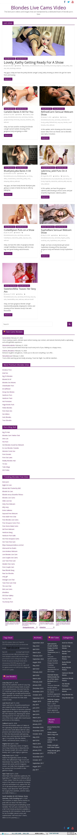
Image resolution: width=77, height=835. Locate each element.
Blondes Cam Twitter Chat (11, 435)
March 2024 (37, 652)
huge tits (47, 181)
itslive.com (15, 642)
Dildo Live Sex (7, 501)
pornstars (6, 658)
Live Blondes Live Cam (9, 554)
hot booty (53, 66)
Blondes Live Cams (8, 498)
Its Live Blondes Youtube (10, 448)
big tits (4, 642)
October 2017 (37, 760)
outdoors (13, 656)
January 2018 (37, 750)
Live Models (11, 676)
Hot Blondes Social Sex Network (13, 445)
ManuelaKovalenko (8, 345)
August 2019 (37, 701)
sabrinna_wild (62, 181)
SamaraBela (6, 338)
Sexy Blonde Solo (22, 59)
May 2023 (36, 665)
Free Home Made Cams (10, 526)
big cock (4, 652)
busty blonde (58, 179)
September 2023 (38, 659)
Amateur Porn (7, 370)
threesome (5, 665)
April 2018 (36, 740)
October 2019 (37, 695)
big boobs (66, 176)
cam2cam (64, 120)
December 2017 (38, 753)
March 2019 (37, 718)
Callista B (5, 723)
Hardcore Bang (7, 532)
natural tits (19, 179)
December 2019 (38, 688)
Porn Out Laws (7, 457)
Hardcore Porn (7, 395)
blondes (13, 663)
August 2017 (37, 766)
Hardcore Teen (7, 398)
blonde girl (64, 235)
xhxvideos (5, 592)
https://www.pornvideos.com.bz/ (13, 545)
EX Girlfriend (6, 389)
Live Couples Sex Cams (10, 558)
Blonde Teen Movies (48, 227)
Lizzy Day (5, 683)
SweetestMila (11, 299)
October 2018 (37, 734)
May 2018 (36, 737)
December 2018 (38, 727)
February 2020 (37, 682)
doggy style (26, 667)
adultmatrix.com (24, 648)
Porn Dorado (6, 454)
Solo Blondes (6, 417)
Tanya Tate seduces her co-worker (52, 740)
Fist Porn (5, 442)
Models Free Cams (8, 564)
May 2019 (36, 711)
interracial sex (6, 663)
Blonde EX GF (6, 379)
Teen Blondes (7, 420)
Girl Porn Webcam (8, 529)
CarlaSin (30, 117)
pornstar (11, 654)
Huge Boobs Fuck (8, 405)
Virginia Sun (6, 744)
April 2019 (36, 714)
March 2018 (37, 744)
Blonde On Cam (7, 491)
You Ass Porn (6, 599)
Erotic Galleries (7, 510)
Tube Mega (6, 467)
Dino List (5, 439)
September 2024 (38, 643)
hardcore (13, 648)
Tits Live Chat (6, 586)
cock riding (14, 658)
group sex (19, 663)
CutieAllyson (7, 238)
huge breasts (25, 652)
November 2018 (38, 731)
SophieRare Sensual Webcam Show (56, 231)
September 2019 (38, 698)
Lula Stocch (6, 703)
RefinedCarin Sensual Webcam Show (57, 113)
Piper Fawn (6, 774)
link (75, 803)
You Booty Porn (7, 602)
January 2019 (37, 724)
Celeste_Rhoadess (8, 351)
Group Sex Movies (8, 392)
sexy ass (22, 120)
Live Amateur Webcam (9, 551)
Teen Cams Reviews (14, 332)
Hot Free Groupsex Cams (10, 539)
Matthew (18, 66)
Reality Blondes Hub (9, 461)
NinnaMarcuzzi (7, 356)
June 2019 (36, 708)
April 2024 (36, 649)
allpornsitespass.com (21, 654)
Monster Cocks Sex (8, 451)
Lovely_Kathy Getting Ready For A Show (34, 62)
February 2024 (37, 656)
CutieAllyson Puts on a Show (19, 229)
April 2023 (36, 669)
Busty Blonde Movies (48, 168)
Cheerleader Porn (8, 386)
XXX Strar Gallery (7, 595)
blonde (64, 117)
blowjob (8, 656)
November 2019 (38, 692)
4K (7, 661)
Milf (17, 656)
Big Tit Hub (6, 432)
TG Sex (4, 464)
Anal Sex (5, 373)
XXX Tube (55, 637)
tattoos (12, 181)
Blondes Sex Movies (9, 382)
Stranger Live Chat (8, 580)
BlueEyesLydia (21, 176)
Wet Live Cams (7, 589)
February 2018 (37, 747)
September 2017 (38, 763)
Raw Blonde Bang (8, 570)
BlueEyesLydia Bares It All (17, 170)
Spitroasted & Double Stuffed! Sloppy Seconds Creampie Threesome (52, 648)
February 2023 (37, 672)
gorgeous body (8, 120)
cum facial (22, 644)
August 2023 (37, 662)
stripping (6, 181)
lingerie (59, 66)
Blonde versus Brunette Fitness (12, 495)
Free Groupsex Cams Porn (11, 523)
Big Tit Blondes (7, 376)
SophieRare (53, 240)
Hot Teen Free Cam (8, 542)
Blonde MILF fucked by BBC (11, 488)
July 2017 (36, 770)
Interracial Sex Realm (9, 548)
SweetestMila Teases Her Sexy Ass (20, 290)
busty (21, 661)
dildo (5, 179)
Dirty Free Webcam (8, 504)
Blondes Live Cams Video (38, 7)
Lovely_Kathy (65, 66)
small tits (28, 120)
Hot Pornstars (7, 401)
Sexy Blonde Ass (9, 59)
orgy (24, 665)
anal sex (11, 661)
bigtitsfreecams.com (9, 667)
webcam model (29, 299)
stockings (12, 68)
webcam (18, 68)
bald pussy (19, 667)
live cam (21, 658)
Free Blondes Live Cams (10, 520)
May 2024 (36, 646)
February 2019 (37, 721)
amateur (26, 66)
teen (59, 240)
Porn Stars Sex (7, 411)
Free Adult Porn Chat (9, 517)
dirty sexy (5, 507)
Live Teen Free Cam (9, 561)
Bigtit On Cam (7, 485)
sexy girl (5, 577)
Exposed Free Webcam (10, 513)
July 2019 (36, 705)
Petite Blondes (7, 408)
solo (8, 68)
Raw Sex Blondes (8, 573)
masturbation (12, 179)
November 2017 (38, 757)
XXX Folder (5, 470)
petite (47, 122)
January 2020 (37, 685)
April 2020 (36, 675)
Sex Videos (5, 414)
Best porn (5, 482)
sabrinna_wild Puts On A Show (54, 172)
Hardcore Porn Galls (9, 536)
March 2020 (37, 678)
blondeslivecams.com (36, 66)
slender (65, 122)
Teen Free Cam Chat (9, 583)
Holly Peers (6, 755)
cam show (46, 66)
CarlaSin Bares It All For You (18, 111)
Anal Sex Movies (67, 643)
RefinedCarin (53, 122)
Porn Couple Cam (8, 567)
